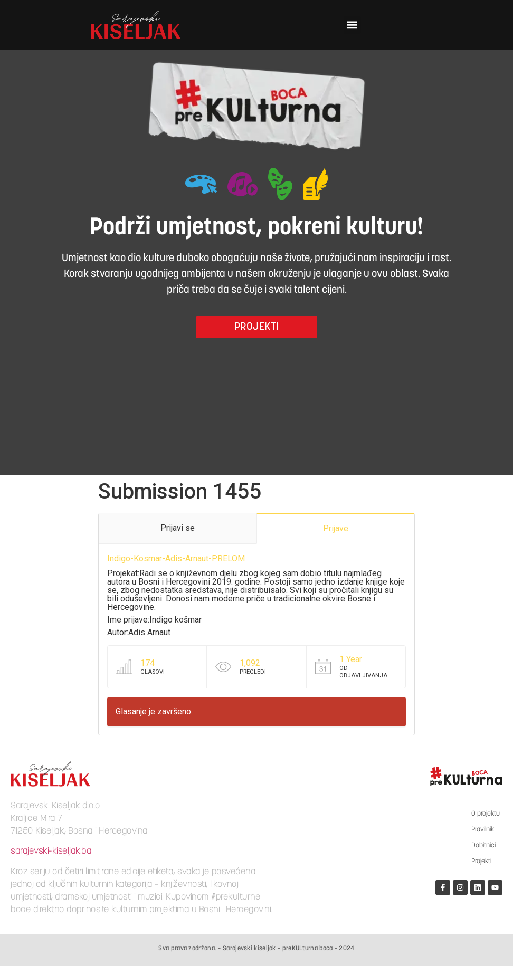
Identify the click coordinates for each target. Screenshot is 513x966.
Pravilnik (482, 829)
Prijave (335, 528)
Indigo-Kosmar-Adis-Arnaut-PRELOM (176, 558)
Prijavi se (177, 528)
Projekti (481, 861)
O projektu (485, 813)
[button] (352, 25)
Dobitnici (483, 845)
